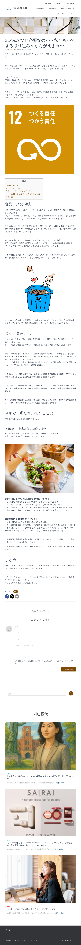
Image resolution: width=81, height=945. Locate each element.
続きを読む (60, 783)
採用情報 (8, 940)
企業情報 (58, 3)
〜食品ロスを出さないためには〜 (26, 194)
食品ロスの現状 (13, 185)
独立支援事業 (52, 8)
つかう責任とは (13, 188)
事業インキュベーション (67, 8)
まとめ (9, 197)
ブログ (72, 13)
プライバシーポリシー (20, 940)
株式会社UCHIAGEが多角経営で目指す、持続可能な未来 (31, 909)
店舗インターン (69, 3)
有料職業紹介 (40, 8)
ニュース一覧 (47, 3)
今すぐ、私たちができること (18, 191)
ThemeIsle (73, 941)
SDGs (15, 591)
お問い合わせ (33, 940)
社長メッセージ (61, 13)
